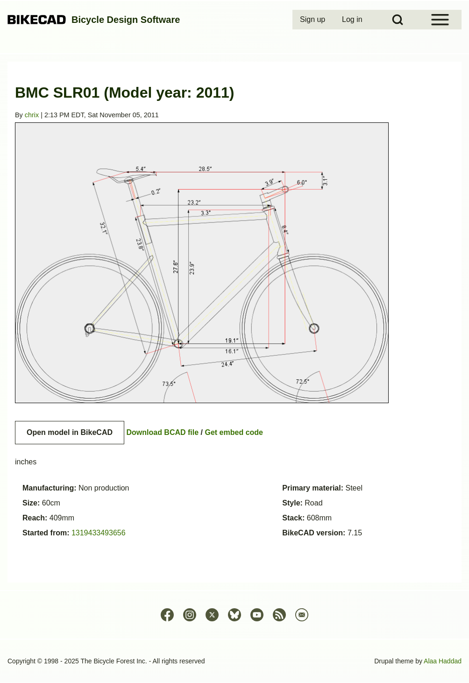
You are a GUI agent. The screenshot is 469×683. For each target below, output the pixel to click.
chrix (32, 115)
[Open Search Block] (398, 19)
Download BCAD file (162, 432)
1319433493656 (98, 533)
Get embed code (234, 432)
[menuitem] (313, 19)
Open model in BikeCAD (70, 432)
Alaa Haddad (443, 661)
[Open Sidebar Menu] (440, 19)
